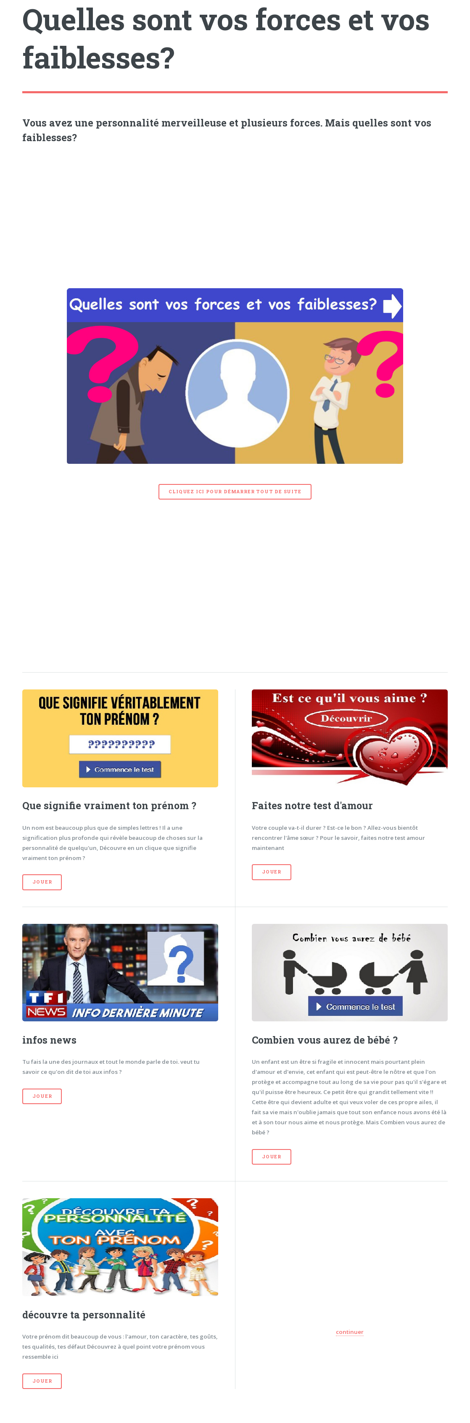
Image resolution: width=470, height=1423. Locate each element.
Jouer (42, 882)
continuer (350, 1332)
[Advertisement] (235, 214)
